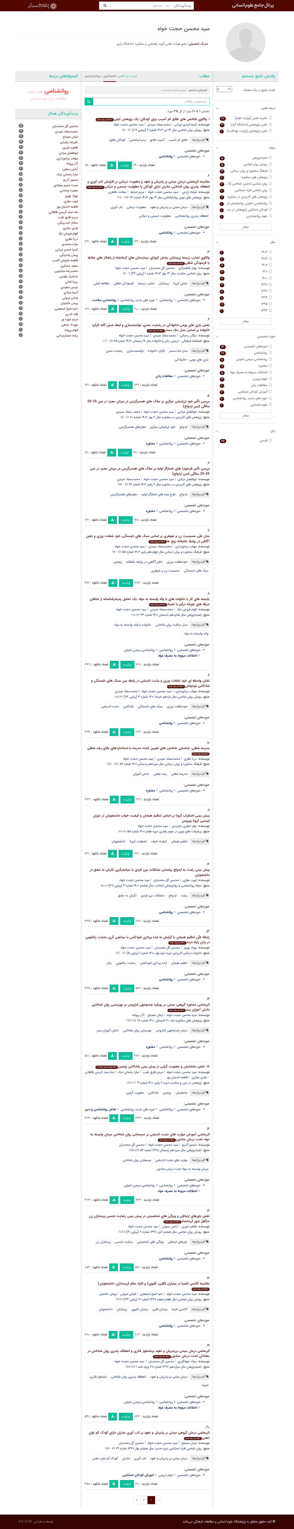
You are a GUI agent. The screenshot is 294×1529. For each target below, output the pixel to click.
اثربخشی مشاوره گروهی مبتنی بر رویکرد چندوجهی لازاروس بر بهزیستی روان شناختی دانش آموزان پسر (151, 1007)
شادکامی (128, 706)
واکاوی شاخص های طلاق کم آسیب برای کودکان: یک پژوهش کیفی (151, 119)
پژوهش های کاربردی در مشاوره (246, 196)
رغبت (184, 895)
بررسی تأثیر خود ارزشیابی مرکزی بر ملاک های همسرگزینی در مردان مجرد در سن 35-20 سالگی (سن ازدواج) (148, 404)
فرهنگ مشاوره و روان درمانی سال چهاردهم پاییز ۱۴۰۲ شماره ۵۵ (162, 551)
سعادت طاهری (117, 192)
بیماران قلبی (159, 1309)
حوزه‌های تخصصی (189, 156)
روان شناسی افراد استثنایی (246, 190)
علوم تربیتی (165, 1475)
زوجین (117, 561)
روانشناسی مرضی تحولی (139, 650)
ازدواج (184, 426)
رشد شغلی (160, 773)
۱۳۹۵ (246, 304)
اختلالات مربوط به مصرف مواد (246, 372)
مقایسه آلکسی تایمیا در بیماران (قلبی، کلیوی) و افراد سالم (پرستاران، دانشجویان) (154, 1286)
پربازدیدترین (92, 75)
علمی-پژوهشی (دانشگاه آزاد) (246, 124)
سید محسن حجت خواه (129, 124)
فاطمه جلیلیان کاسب (65, 260)
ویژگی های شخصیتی (150, 1241)
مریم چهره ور (69, 319)
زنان (109, 962)
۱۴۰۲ (246, 265)
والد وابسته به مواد (196, 633)
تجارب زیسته (146, 283)
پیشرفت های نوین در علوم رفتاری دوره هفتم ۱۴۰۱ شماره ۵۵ (164, 831)
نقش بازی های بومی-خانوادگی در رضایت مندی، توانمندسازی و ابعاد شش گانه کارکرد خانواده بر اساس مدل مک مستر (151, 327)
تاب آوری (116, 207)
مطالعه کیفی (101, 283)
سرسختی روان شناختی (137, 1160)
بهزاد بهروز (190, 947)
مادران (126, 1458)
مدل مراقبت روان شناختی (171, 624)
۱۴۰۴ (246, 252)
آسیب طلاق (157, 139)
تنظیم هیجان (179, 841)
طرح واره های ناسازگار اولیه (158, 494)
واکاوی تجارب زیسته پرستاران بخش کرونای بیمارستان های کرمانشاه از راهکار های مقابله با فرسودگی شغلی (149, 260)
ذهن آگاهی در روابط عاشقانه (144, 561)
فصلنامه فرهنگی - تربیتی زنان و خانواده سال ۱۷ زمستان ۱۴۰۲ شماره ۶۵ (158, 340)
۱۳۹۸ (246, 284)
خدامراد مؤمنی (68, 276)
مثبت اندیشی (110, 706)
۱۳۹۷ (246, 291)
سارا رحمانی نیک (128, 1072)
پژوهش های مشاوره (246, 177)
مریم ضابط (137, 192)
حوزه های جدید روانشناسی (138, 300)
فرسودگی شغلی (123, 283)
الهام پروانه (71, 330)
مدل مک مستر (178, 350)
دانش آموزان (141, 773)
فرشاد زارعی (189, 192)
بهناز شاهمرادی (187, 268)
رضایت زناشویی (126, 962)
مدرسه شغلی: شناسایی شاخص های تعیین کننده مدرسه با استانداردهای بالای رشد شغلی (148, 750)
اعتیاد (205, 1385)
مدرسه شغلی (179, 773)
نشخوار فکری (98, 1376)
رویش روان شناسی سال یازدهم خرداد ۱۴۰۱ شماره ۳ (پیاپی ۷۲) (163, 696)
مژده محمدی (70, 244)
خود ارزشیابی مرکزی (162, 426)
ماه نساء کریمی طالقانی (99, 1072)
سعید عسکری (69, 265)
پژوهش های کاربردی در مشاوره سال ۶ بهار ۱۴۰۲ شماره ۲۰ (166, 417)
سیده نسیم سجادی (66, 185)
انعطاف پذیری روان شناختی (128, 1376)
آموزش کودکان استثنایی (246, 391)
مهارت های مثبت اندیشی (172, 1160)
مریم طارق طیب (153, 1072)
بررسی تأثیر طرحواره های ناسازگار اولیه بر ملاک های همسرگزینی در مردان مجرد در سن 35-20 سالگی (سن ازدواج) (150, 471)
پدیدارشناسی (137, 139)
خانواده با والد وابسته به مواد (132, 624)
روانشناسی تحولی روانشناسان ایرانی (246, 203)
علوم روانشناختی (246, 216)
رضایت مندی (114, 350)
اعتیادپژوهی (246, 157)
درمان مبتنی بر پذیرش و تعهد (169, 207)
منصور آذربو (189, 1144)
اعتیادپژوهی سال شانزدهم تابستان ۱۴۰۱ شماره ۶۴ (171, 614)
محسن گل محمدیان (161, 268)
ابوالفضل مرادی (187, 411)
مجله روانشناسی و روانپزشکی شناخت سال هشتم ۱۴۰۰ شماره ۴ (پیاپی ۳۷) (155, 885)
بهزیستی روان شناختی (137, 1030)
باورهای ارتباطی (178, 1241)
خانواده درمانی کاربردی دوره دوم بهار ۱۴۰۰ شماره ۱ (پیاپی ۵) (164, 953)
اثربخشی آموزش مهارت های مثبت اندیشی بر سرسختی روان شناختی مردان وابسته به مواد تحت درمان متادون (150, 1137)
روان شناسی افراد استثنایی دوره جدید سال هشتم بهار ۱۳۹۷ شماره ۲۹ (159, 1448)
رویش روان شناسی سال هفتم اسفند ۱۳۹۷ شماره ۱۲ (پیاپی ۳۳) (162, 1299)
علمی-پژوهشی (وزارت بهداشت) (246, 131)
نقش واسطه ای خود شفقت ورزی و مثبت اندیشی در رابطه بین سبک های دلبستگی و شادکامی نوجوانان (150, 683)
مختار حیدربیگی (68, 222)
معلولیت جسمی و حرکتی (155, 215)
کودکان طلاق (117, 139)
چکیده (125, 165)
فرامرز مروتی (128, 1293)
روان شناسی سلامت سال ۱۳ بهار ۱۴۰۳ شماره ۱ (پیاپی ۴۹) (166, 273)
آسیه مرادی (71, 292)
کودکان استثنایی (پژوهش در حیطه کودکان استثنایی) (246, 209)
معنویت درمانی (136, 207)
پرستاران (164, 283)
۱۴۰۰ (246, 278)
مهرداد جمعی (69, 324)
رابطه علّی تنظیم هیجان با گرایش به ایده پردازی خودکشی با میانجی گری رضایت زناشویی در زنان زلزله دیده (147, 940)
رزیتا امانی (71, 281)
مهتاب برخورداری (186, 546)
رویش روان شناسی (246, 164)
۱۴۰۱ (246, 271)
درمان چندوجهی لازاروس (172, 1030)
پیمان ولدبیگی (69, 254)
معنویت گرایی (135, 1092)
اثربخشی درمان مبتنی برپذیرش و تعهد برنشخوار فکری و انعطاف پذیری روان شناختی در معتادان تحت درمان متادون (149, 1353)
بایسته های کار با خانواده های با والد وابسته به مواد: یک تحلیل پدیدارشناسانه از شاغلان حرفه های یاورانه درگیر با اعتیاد (150, 601)
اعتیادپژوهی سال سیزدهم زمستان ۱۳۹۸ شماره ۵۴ (171, 1150)
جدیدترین (109, 75)
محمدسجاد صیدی (158, 124)
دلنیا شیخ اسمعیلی (151, 1293)
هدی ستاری (199, 1077)
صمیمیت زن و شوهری (165, 570)
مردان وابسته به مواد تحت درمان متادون (182, 1168)
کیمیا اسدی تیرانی (185, 124)
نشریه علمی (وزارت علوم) (246, 118)
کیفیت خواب (159, 841)
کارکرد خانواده (156, 350)
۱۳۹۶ (246, 297)
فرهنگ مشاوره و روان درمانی (246, 170)
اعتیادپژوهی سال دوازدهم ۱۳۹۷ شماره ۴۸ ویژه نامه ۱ (169, 1366)
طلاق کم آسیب (178, 139)
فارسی (246, 440)
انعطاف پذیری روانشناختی (191, 215)
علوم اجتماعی (39, 98)
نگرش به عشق (127, 895)
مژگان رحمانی (188, 335)
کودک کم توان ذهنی (105, 1458)
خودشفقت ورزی (177, 561)
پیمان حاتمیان (107, 1293)
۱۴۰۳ (246, 258)
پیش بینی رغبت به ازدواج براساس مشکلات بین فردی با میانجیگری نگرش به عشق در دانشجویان (150, 872)
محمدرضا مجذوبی (66, 270)
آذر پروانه (138, 1015)
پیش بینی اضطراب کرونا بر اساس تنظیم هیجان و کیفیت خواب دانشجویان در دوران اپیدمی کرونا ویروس (151, 818)
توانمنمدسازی (135, 350)
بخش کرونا (180, 283)
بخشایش (182, 1092)
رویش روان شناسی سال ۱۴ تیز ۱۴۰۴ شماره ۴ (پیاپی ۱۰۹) (167, 129)
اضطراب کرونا (138, 841)
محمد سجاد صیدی (128, 411)
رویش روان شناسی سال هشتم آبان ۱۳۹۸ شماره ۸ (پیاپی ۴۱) (164, 1231)
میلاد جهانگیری (187, 1361)
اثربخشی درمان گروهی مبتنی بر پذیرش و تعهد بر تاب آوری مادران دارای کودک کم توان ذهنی (149, 1435)
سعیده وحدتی (69, 190)
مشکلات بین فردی (152, 895)
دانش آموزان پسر (108, 1030)
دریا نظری (190, 758)
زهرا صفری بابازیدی (184, 825)
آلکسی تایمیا (180, 1309)
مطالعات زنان (57, 98)
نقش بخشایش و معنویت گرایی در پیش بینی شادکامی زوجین (149, 1066)
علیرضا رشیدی (69, 142)
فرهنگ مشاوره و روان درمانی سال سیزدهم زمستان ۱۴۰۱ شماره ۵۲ (161, 763)
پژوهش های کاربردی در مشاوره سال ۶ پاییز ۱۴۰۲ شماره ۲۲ (165, 484)
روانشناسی (166, 300)
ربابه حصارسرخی (67, 335)
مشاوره (246, 365)
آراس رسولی (170, 1226)
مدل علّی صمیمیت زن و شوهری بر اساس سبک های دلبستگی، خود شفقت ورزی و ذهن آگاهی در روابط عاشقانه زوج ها (148, 538)
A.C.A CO (25, 1521)
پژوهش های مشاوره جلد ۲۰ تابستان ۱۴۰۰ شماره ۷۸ (169, 1020)
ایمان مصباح (155, 1015)
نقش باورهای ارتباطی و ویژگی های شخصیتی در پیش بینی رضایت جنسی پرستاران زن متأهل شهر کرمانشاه (149, 1218)
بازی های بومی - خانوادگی (191, 359)
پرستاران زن (103, 1241)
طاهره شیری (189, 1226)
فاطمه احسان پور (177, 1077)
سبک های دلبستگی (196, 570)
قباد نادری (71, 314)
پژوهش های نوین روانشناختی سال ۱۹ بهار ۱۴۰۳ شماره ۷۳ (165, 197)
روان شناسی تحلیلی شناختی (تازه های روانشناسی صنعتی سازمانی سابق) (246, 183)
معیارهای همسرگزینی (132, 426)
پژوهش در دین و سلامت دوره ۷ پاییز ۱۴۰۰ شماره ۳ (169, 1082)
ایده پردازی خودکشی (153, 962)
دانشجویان (118, 841)
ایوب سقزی (190, 880)
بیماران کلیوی (139, 1309)
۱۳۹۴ (246, 310)
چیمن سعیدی (69, 287)
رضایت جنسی (124, 1241)
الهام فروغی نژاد (187, 609)
